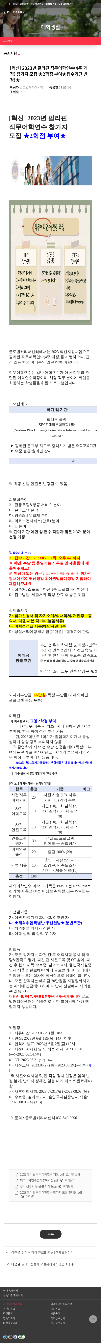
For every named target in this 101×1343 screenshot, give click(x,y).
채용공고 (55, 1313)
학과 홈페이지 (10, 1290)
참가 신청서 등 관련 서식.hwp (38, 1186)
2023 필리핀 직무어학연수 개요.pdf (42, 1174)
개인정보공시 (58, 1323)
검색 (89, 12)
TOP (93, 1319)
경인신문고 (9, 1308)
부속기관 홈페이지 (13, 1295)
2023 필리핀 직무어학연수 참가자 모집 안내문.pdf (51, 1192)
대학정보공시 (58, 1318)
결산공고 (8, 1313)
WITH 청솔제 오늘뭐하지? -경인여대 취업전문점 (50, 1264)
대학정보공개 (10, 1323)
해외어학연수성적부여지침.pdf (39, 1180)
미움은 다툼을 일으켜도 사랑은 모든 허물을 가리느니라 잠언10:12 (43, 4)
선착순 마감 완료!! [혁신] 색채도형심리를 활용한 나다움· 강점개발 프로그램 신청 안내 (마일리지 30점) (50, 1252)
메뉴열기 (97, 12)
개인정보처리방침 (12, 1304)
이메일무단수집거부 (61, 1304)
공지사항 (8, 41)
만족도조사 (9, 1318)
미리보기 (75, 1174)
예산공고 (55, 1308)
